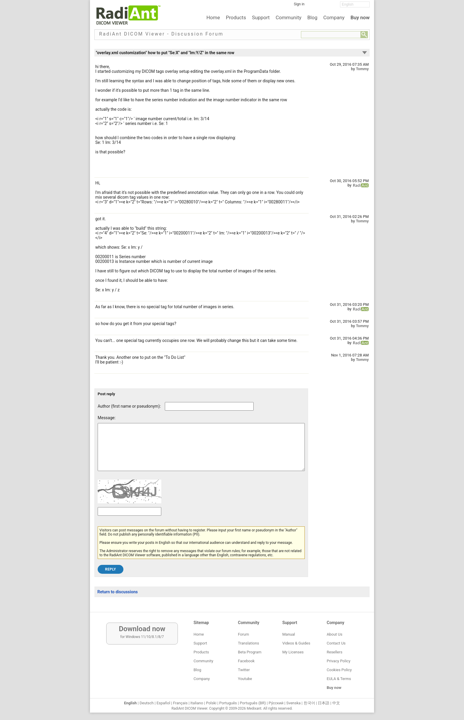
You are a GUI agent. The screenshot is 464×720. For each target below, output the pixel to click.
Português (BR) (253, 703)
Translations (248, 643)
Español (163, 703)
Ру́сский (276, 703)
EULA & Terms (339, 678)
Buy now (360, 17)
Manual (288, 634)
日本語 (323, 703)
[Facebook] (313, 6)
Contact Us (336, 643)
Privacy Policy (338, 661)
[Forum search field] (331, 34)
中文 (336, 703)
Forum (243, 634)
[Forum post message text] (201, 451)
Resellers (334, 652)
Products (236, 17)
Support (261, 17)
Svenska (293, 703)
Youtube (245, 678)
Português (228, 703)
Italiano (197, 703)
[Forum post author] (209, 406)
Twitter (244, 670)
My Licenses (293, 652)
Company (333, 17)
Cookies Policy (339, 670)
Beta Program (249, 652)
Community (288, 17)
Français (180, 703)
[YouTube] (331, 6)
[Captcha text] (129, 520)
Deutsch (147, 703)
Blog (312, 17)
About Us (334, 634)
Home (213, 17)
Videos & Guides (296, 643)
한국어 (309, 703)
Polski (211, 703)
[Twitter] (322, 6)
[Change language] (355, 4)
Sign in (299, 4)
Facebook (246, 661)
